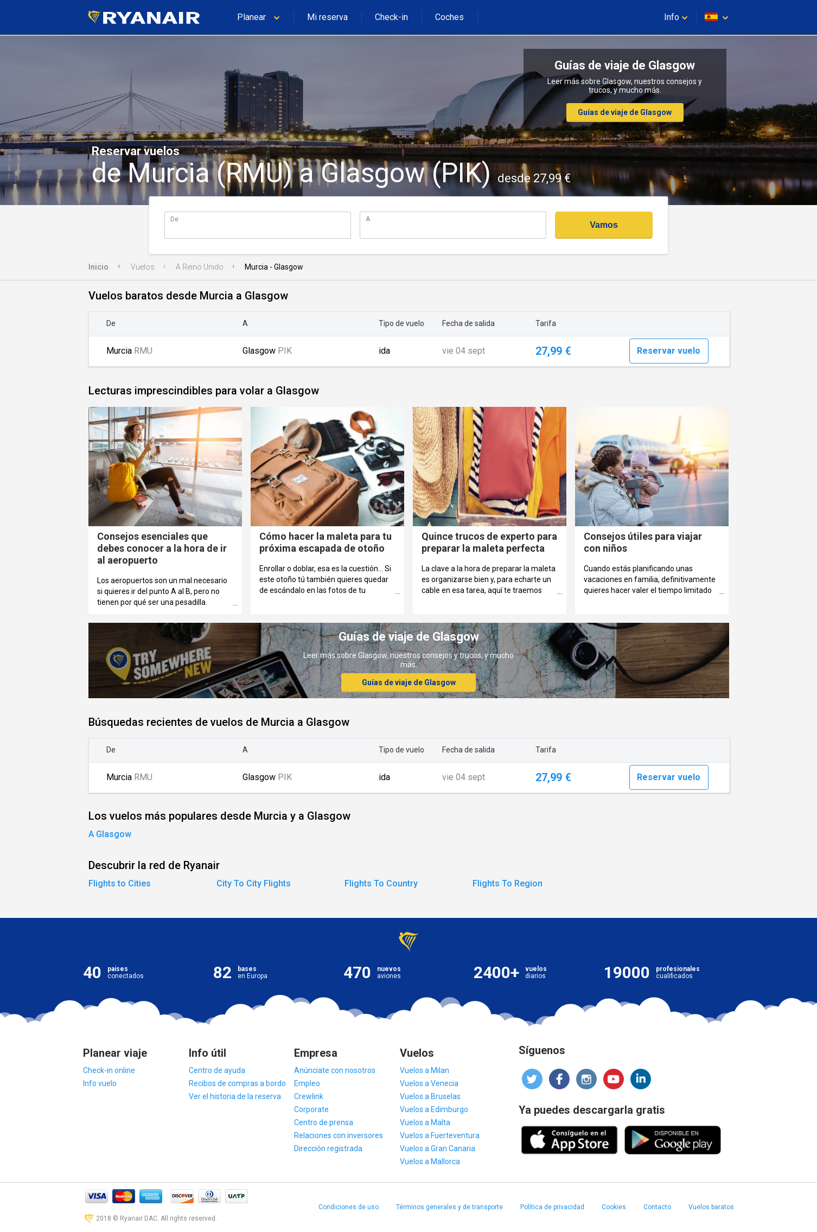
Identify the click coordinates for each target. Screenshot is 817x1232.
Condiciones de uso (348, 1207)
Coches (449, 17)
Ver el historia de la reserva (235, 1096)
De (174, 218)
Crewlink (308, 1096)
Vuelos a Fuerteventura (440, 1135)
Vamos (604, 224)
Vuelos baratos (711, 1207)
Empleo (307, 1083)
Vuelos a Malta (425, 1122)
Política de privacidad (552, 1207)
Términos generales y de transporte (449, 1207)
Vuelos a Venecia (429, 1083)
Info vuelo (100, 1083)
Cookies (614, 1207)
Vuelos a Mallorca (430, 1161)
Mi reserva (327, 17)
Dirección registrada (328, 1148)
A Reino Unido (200, 267)
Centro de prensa (323, 1122)
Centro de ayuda (217, 1070)
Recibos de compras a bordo (237, 1083)
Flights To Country (381, 883)
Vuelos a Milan (424, 1070)
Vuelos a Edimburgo (434, 1109)
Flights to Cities (119, 883)
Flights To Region (507, 883)
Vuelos (143, 267)
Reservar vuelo (668, 351)
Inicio (98, 267)
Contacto (657, 1207)
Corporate (311, 1109)
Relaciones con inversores (338, 1135)
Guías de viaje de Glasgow (625, 112)
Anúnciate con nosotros (334, 1070)
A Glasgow (109, 834)
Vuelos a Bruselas (430, 1096)
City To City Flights (253, 883)
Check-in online (109, 1070)
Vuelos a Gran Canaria (437, 1148)
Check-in (391, 17)
